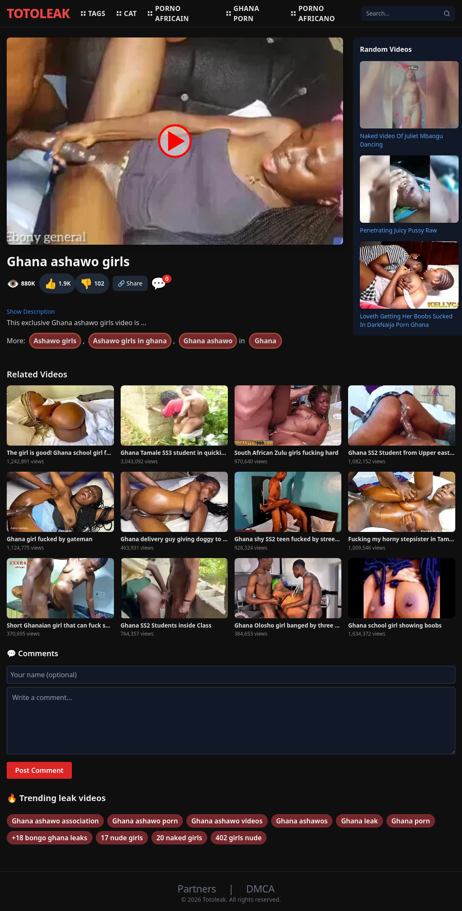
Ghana (266, 340)
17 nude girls (122, 837)
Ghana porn (242, 13)
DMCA (260, 888)
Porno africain (168, 13)
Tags (93, 13)
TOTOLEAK (38, 13)
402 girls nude (238, 837)
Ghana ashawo (207, 340)
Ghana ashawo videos (226, 821)
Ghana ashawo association (55, 821)
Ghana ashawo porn (145, 821)
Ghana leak (359, 821)
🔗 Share (130, 283)
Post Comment (39, 770)
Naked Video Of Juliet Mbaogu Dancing (401, 140)
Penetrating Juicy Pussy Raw (398, 230)
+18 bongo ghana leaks (49, 837)
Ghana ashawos (302, 821)
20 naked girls (179, 837)
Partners (197, 888)
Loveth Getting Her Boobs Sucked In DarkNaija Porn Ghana (406, 320)
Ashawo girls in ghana (129, 340)
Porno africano (312, 13)
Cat (126, 13)
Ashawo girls (55, 340)
